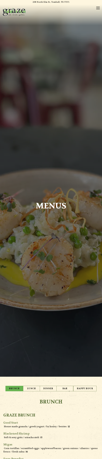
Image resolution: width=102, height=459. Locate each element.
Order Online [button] (51, 448)
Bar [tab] (64, 335)
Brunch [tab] (14, 335)
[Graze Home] (14, 11)
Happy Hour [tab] (85, 335)
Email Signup (51, 455)
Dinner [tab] (48, 335)
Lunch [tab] (31, 335)
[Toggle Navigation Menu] (98, 7)
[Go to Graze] (51, 2)
